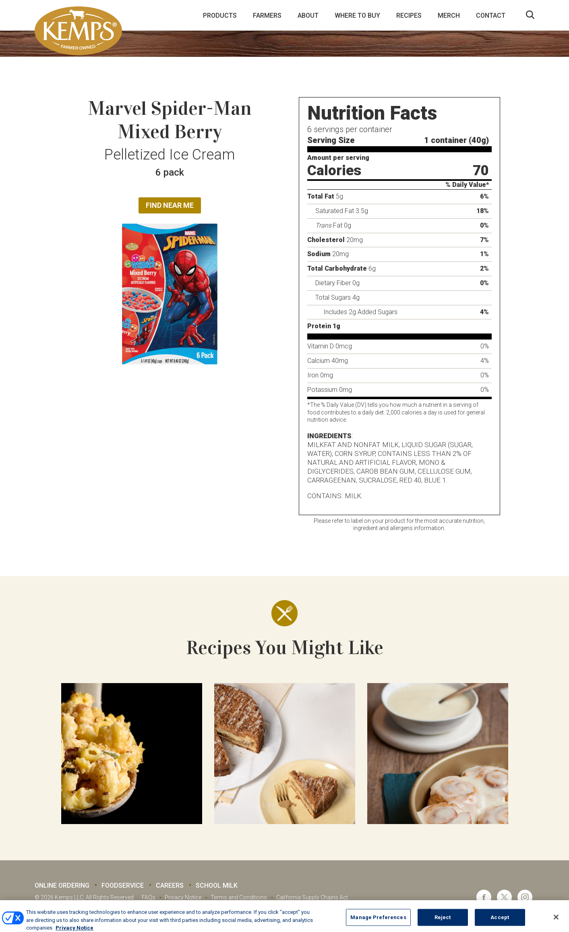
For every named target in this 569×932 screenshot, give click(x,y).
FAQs (148, 897)
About (308, 15)
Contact (490, 15)
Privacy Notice (183, 897)
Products (220, 15)
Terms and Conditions (239, 897)
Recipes (409, 15)
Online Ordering (62, 885)
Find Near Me (170, 205)
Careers (170, 885)
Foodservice (122, 885)
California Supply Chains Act (312, 897)
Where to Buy (357, 15)
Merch (449, 15)
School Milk (217, 885)
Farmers (267, 15)
